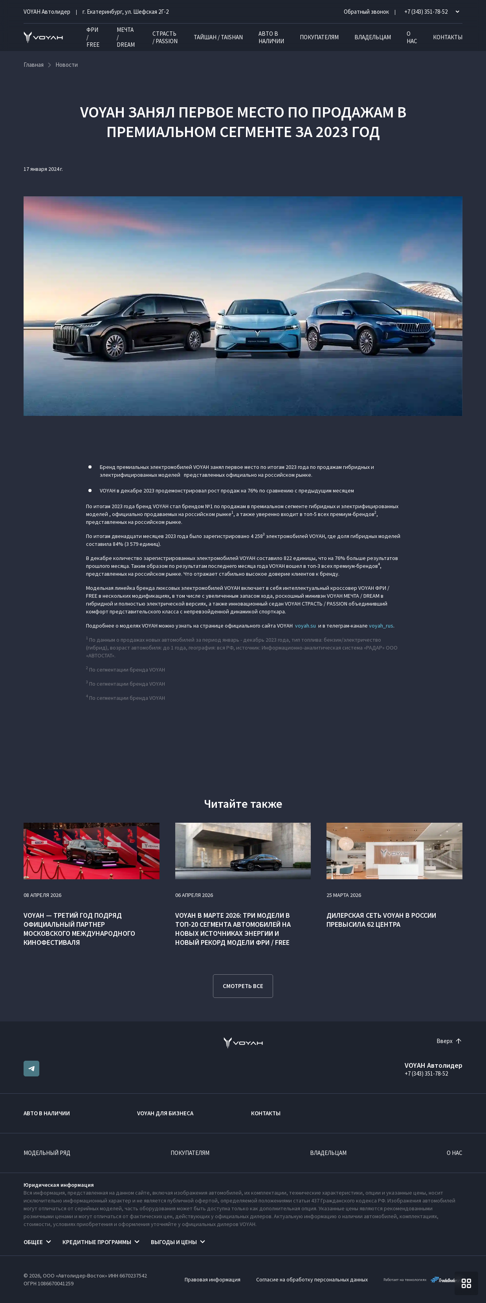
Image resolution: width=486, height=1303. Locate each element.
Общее (33, 1242)
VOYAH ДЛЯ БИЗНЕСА (165, 1113)
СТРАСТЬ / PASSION (165, 37)
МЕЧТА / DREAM (126, 37)
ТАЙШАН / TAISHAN (218, 37)
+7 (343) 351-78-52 (426, 1073)
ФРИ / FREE (92, 37)
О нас (412, 37)
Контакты (447, 37)
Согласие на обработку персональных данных (312, 1279)
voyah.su (305, 625)
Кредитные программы (96, 1242)
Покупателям (319, 37)
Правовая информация (212, 1279)
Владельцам (372, 37)
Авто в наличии (271, 37)
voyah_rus (381, 625)
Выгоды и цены (174, 1242)
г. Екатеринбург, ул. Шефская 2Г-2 (126, 11)
